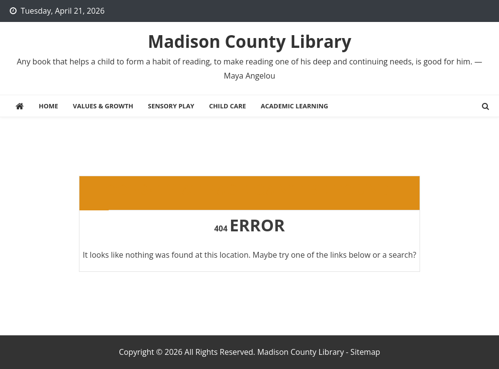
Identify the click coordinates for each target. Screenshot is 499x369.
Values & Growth (103, 106)
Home (48, 106)
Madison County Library (249, 41)
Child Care (227, 106)
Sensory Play (171, 106)
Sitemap (365, 352)
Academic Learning (294, 106)
